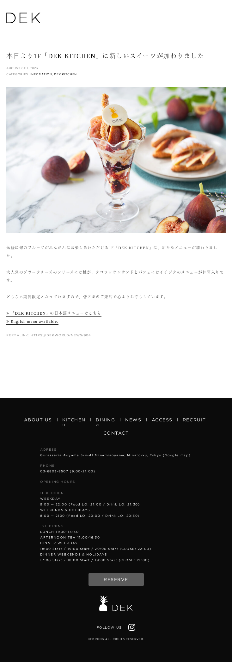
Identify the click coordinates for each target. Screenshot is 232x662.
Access (162, 419)
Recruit (194, 419)
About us (38, 419)
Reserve (116, 579)
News (133, 419)
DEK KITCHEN (65, 74)
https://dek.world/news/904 (61, 335)
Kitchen (74, 421)
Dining (105, 421)
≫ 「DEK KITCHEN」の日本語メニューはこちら (53, 313)
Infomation (41, 74)
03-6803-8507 (54, 471)
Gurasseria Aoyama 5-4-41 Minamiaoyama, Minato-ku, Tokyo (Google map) (115, 455)
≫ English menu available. (32, 321)
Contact (116, 433)
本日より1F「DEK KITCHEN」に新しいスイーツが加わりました (105, 56)
